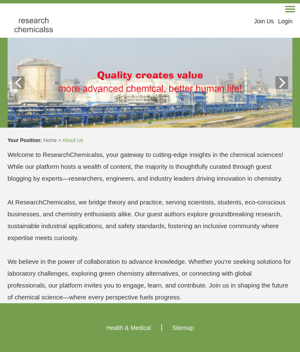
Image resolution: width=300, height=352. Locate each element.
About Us (72, 140)
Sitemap (183, 327)
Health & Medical (128, 327)
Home (50, 140)
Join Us (264, 21)
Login (285, 21)
